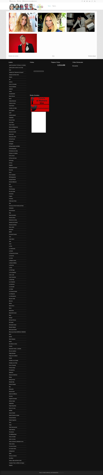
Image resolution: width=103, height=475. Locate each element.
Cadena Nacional (12, 100)
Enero (10, 172)
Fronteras (11, 198)
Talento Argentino (12, 420)
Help (10, 212)
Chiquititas (11, 117)
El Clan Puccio (12, 139)
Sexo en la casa (12, 408)
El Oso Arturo (12, 155)
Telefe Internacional (13, 427)
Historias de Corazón (13, 222)
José (10, 236)
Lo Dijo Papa (11, 279)
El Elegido (11, 143)
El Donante (11, 141)
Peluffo (10, 358)
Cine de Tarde (12, 120)
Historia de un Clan (13, 220)
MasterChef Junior (13, 312)
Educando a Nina (12, 136)
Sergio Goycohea (12, 405)
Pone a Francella (12, 365)
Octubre (10, 346)
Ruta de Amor (12, 391)
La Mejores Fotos (12, 260)
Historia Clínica (12, 217)
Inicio (53, 56)
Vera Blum (11, 458)
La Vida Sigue (12, 270)
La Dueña (11, 251)
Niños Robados (12, 339)
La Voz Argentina (12, 272)
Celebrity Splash (12, 115)
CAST (10, 112)
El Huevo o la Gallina (13, 153)
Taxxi (10, 422)
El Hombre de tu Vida (13, 150)
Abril (10, 70)
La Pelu (10, 246)
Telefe (10, 424)
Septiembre (11, 403)
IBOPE (10, 231)
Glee (10, 203)
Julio (10, 241)
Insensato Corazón (13, 234)
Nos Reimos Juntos (13, 343)
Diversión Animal (12, 131)
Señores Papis (12, 401)
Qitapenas (11, 372)
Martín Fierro (11, 305)
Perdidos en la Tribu (13, 362)
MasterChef (11, 310)
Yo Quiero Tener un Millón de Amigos (16, 463)
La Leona (11, 258)
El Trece (10, 162)
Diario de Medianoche (13, 127)
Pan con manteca (12, 351)
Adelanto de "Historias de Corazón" (16, 72)
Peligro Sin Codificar (13, 355)
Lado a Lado (11, 274)
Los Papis (11, 289)
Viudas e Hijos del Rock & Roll (15, 460)
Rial (10, 386)
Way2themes (61, 472)
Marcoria (11, 301)
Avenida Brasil (12, 93)
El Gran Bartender (12, 148)
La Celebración (12, 248)
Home (49, 6)
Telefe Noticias (12, 429)
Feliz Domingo (12, 189)
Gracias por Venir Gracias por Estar (16, 205)
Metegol (10, 317)
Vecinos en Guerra (13, 455)
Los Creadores (12, 281)
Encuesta (11, 170)
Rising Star (11, 389)
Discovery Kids (12, 129)
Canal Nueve (11, 105)
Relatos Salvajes (12, 384)
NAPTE (10, 336)
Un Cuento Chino (12, 448)
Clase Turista (11, 124)
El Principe (11, 160)
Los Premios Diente (13, 291)
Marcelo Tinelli (12, 298)
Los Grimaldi (11, 286)
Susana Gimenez (12, 417)
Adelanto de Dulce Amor (14, 74)
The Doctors (11, 432)
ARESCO (11, 89)
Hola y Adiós (11, 227)
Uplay (10, 453)
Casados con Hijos (13, 108)
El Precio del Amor (13, 158)
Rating (10, 377)
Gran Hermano (12, 210)
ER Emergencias (12, 177)
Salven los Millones (13, 393)
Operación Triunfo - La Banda (15, 348)
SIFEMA (10, 410)
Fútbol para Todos (12, 201)
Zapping (10, 465)
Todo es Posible (12, 436)
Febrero (10, 186)
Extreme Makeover (13, 181)
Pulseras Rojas (12, 367)
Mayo (10, 315)
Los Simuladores (12, 296)
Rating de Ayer (12, 379)
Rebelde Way (11, 381)
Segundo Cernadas (13, 398)
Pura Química (12, 370)
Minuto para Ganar (13, 329)
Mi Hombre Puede (12, 324)
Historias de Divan (13, 224)
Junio (10, 243)
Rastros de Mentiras (13, 374)
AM (9, 79)
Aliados (10, 77)
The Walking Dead (12, 434)
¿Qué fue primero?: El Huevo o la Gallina (17, 65)
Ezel (10, 184)
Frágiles (10, 196)
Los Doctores (12, 284)
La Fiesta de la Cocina (13, 253)
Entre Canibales (12, 174)
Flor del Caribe (12, 191)
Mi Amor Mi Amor (12, 320)
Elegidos (11, 165)
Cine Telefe (11, 122)
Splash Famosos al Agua (14, 415)
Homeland (11, 229)
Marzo (10, 308)
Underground (11, 451)
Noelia (10, 341)
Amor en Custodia (12, 84)
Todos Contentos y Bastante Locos (16, 441)
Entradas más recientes (13, 56)
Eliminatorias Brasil (13, 167)
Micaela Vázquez (12, 327)
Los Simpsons (12, 293)
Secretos (11, 396)
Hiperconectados (12, 215)
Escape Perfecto (12, 179)
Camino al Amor (12, 103)
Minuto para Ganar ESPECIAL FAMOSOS (17, 331)
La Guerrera (11, 255)
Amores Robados (12, 86)
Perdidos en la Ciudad (13, 360)
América (10, 81)
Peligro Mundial (12, 353)
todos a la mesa (12, 439)
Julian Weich (11, 239)
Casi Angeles (11, 110)
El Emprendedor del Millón (14, 146)
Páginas (54, 6)
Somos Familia (12, 412)
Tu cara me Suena (12, 446)
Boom (10, 98)
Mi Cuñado (11, 322)
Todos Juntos (12, 443)
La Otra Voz (11, 265)
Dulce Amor (11, 134)
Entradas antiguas (92, 56)
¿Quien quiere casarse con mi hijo (16, 67)
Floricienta (11, 193)
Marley (10, 303)
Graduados (11, 208)
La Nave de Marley (13, 262)
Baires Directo (12, 96)
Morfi (10, 334)
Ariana (10, 91)
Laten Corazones (12, 277)
